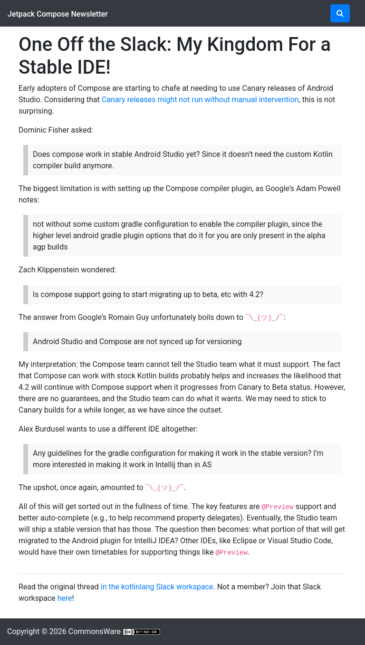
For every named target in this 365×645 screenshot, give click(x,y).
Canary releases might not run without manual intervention (200, 99)
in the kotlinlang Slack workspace (157, 586)
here (64, 598)
